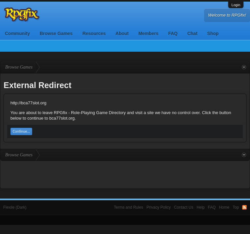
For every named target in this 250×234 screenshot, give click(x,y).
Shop (213, 33)
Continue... (21, 131)
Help (201, 207)
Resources (94, 33)
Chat (192, 33)
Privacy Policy (158, 207)
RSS (244, 207)
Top (236, 207)
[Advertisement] (125, 174)
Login (235, 5)
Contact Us (183, 207)
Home (224, 207)
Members (148, 33)
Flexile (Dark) (14, 207)
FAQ (173, 33)
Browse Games (56, 33)
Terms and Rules (128, 207)
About (122, 33)
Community (17, 33)
